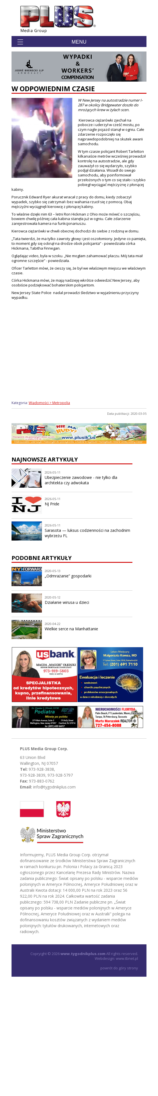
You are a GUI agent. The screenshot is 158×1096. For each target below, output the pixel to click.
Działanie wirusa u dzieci (67, 602)
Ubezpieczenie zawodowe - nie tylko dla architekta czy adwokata (81, 480)
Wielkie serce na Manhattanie (71, 628)
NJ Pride (52, 503)
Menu (79, 42)
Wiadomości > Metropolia (49, 402)
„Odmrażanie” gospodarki (68, 576)
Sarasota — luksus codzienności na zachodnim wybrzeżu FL (87, 533)
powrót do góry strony (119, 968)
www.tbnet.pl (127, 958)
